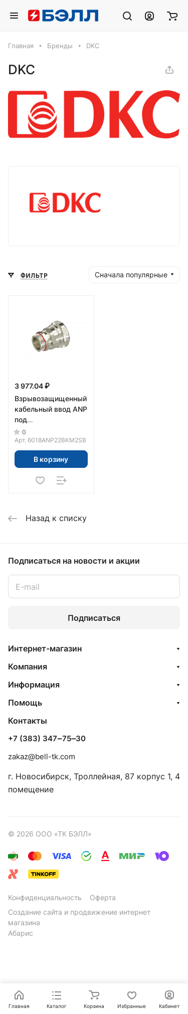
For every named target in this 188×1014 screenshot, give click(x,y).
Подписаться (94, 618)
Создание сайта (35, 912)
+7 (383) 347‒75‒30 (47, 738)
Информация (34, 685)
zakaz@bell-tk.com (41, 756)
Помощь (25, 703)
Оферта (103, 897)
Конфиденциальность (45, 897)
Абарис (20, 933)
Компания (27, 666)
